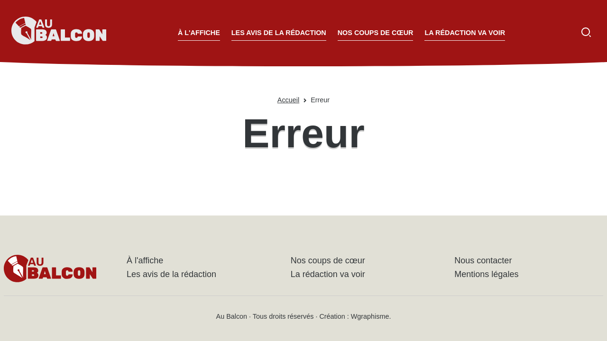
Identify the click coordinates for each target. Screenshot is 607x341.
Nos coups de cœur (376, 32)
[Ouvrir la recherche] (586, 32)
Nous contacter (483, 260)
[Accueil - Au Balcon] (58, 32)
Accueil (288, 100)
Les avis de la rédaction (278, 32)
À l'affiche (199, 32)
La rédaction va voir (464, 32)
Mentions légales (486, 274)
